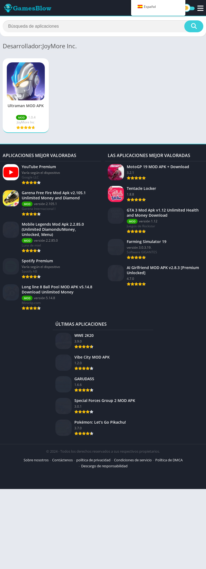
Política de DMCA (169, 460)
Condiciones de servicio (133, 460)
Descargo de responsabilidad (104, 465)
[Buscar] (103, 26)
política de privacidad (93, 460)
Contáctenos (62, 460)
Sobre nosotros (36, 460)
